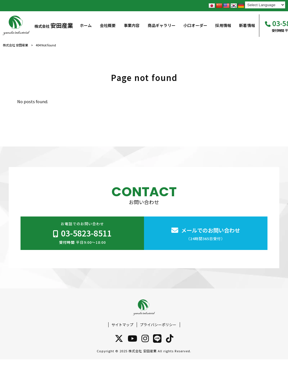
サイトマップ (122, 324)
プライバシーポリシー (158, 324)
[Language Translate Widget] (265, 4)
